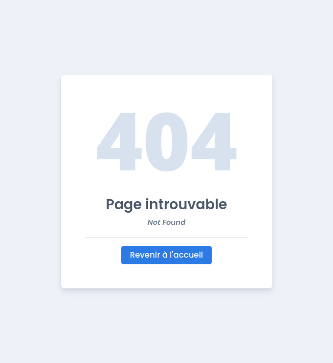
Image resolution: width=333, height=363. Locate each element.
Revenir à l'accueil (166, 255)
